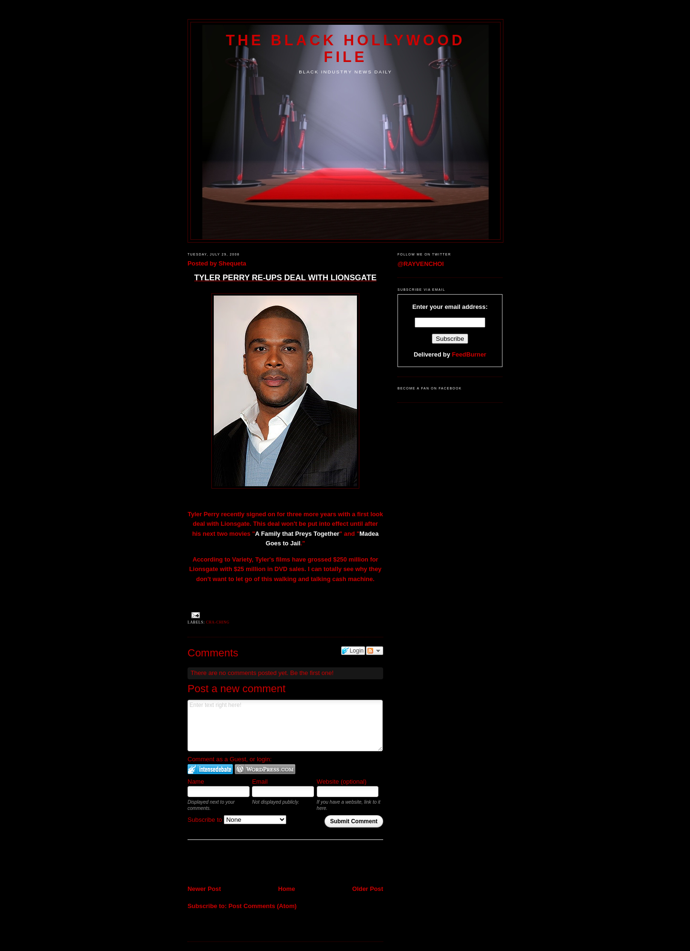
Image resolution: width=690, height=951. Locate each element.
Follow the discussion (374, 650)
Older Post (367, 888)
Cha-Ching (218, 622)
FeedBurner (469, 354)
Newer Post (204, 888)
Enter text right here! (285, 725)
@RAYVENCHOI (420, 263)
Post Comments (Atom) (263, 906)
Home (286, 888)
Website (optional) (342, 781)
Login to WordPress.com (265, 769)
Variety (241, 559)
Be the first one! (312, 672)
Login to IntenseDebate (210, 769)
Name (196, 781)
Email (260, 781)
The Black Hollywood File (345, 48)
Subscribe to (237, 819)
